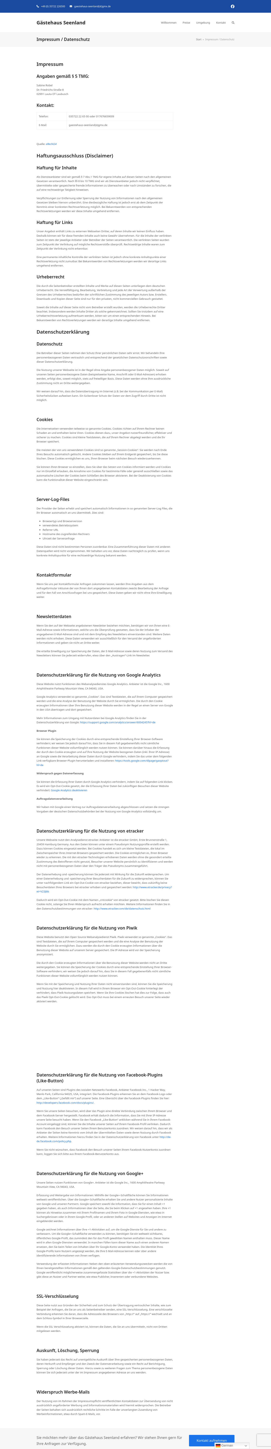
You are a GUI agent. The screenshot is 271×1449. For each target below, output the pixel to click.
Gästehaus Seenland (61, 22)
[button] (233, 23)
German (224, 1445)
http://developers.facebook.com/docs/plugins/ (65, 1102)
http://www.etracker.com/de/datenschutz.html (122, 908)
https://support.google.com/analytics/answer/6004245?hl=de (117, 722)
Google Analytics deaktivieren (69, 790)
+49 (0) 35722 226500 (53, 6)
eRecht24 (51, 144)
